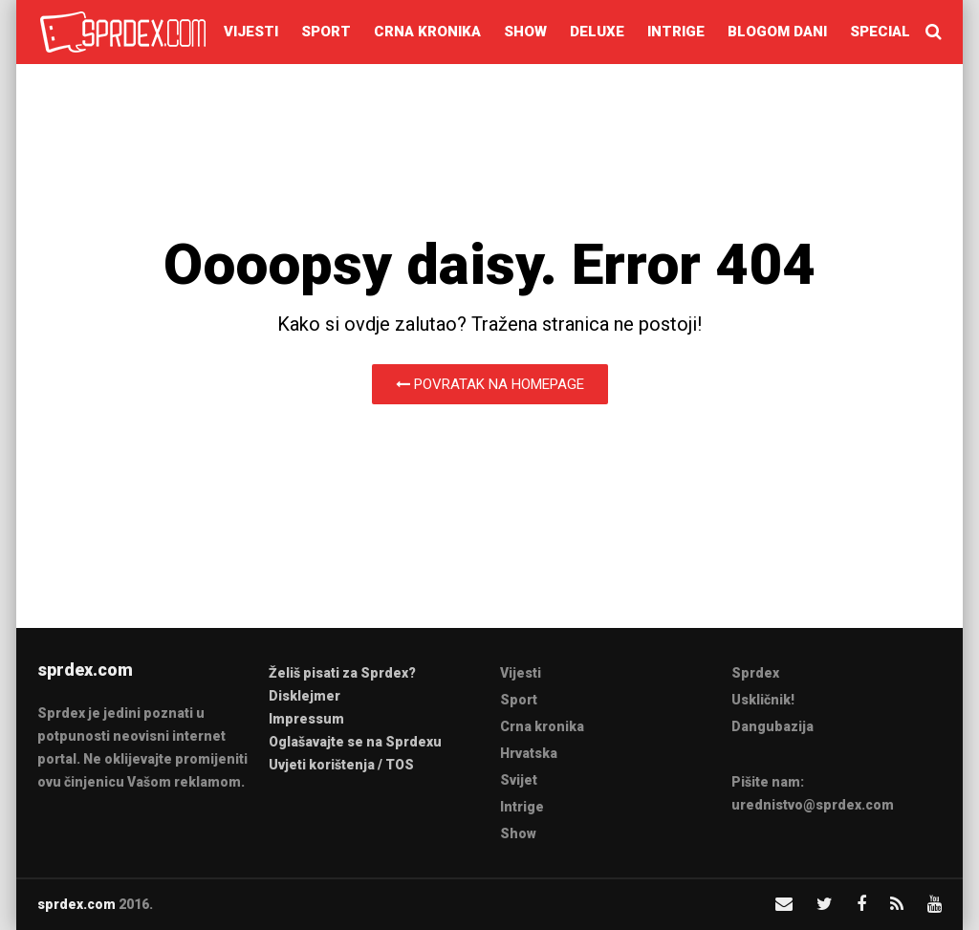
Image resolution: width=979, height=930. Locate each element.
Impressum (306, 718)
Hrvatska (528, 753)
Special (880, 31)
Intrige (676, 31)
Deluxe (597, 31)
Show (525, 31)
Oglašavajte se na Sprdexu (355, 741)
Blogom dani (777, 31)
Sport (326, 31)
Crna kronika (427, 31)
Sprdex (755, 673)
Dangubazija (772, 726)
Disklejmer (304, 695)
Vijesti (251, 31)
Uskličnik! (762, 699)
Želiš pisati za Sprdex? (342, 673)
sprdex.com (76, 904)
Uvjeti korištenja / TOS (341, 764)
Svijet (518, 780)
